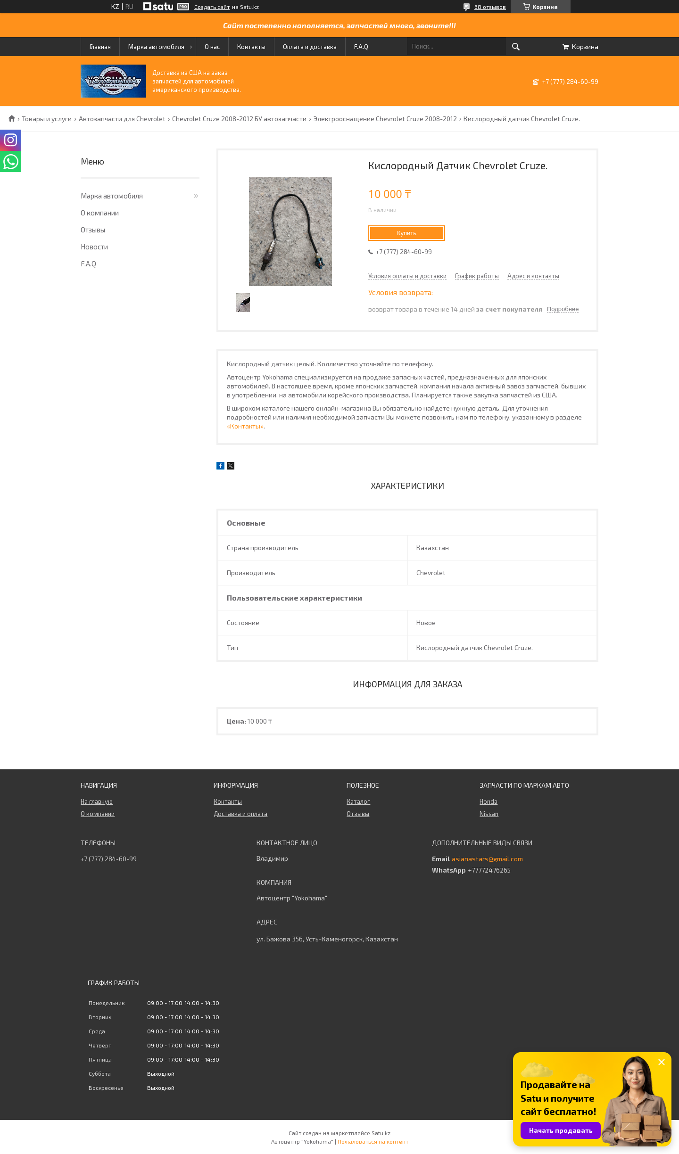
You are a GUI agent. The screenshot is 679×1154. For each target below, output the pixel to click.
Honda (488, 801)
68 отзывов (490, 6)
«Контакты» (245, 426)
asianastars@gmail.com (487, 859)
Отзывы (93, 229)
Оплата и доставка (310, 46)
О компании (100, 212)
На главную (97, 801)
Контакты (251, 46)
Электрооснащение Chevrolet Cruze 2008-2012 (385, 119)
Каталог (358, 801)
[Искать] (516, 46)
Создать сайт (212, 6)
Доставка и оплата (240, 813)
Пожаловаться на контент (373, 1141)
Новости (94, 246)
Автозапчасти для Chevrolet (122, 119)
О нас (212, 46)
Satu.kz (381, 1132)
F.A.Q (361, 46)
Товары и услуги (47, 119)
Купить (406, 233)
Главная (100, 46)
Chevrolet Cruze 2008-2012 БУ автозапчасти (239, 119)
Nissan (489, 813)
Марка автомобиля (156, 46)
